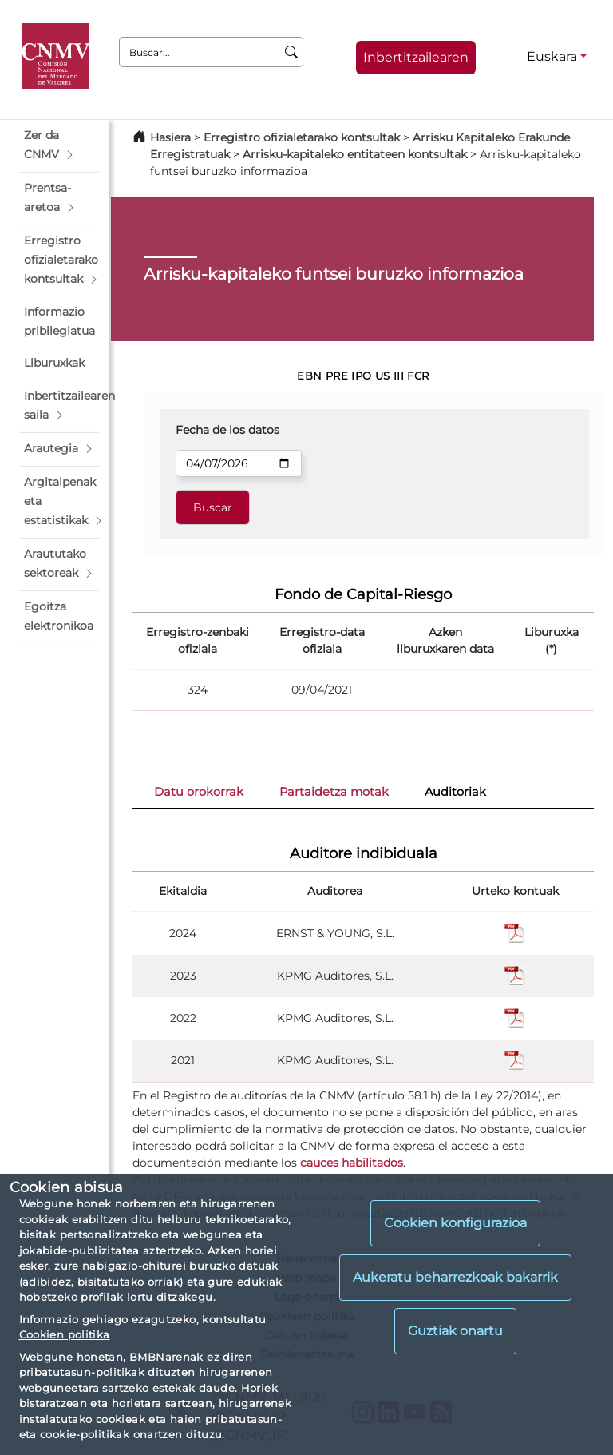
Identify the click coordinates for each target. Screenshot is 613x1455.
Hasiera (170, 137)
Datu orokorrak (198, 792)
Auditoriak (455, 792)
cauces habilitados (351, 1162)
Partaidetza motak (334, 792)
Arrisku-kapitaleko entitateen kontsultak (355, 154)
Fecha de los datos (227, 430)
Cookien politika (64, 1334)
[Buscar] (291, 52)
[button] (59, 145)
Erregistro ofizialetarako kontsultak (302, 137)
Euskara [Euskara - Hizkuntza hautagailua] (552, 56)
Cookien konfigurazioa (455, 1222)
